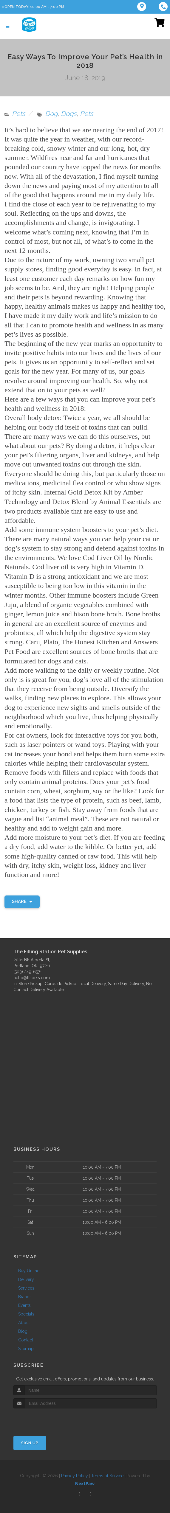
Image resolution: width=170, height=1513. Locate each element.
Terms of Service (107, 1474)
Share (22, 900)
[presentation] (45, 1418)
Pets (18, 113)
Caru (33, 641)
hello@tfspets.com (31, 976)
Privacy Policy (74, 1474)
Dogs (69, 113)
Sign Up (29, 1441)
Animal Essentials (125, 501)
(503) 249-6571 (27, 970)
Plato (51, 641)
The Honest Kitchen (90, 641)
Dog (51, 113)
